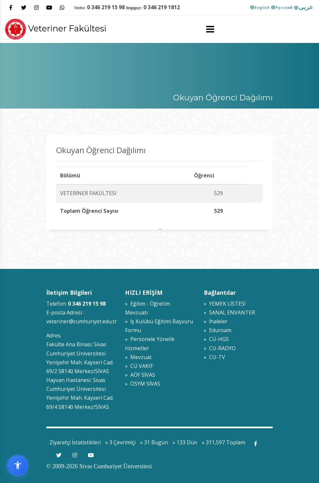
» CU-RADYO (220, 348)
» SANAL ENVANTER (229, 312)
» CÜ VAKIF (139, 366)
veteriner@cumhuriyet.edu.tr (81, 321)
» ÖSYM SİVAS (142, 383)
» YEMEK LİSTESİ (224, 303)
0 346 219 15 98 (106, 7)
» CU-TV (214, 357)
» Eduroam (217, 330)
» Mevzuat (138, 357)
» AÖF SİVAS (140, 374)
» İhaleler (215, 321)
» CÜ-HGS (216, 339)
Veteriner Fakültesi (55, 28)
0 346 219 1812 (161, 7)
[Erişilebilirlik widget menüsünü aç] (18, 465)
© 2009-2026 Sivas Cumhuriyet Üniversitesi (99, 466)
